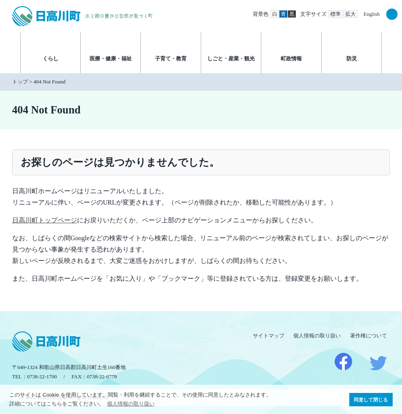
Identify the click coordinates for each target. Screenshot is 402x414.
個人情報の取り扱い (317, 336)
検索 (392, 14)
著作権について (368, 336)
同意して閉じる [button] (371, 399)
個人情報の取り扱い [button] (131, 404)
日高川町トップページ (44, 220)
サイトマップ (268, 336)
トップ (20, 82)
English (371, 14)
